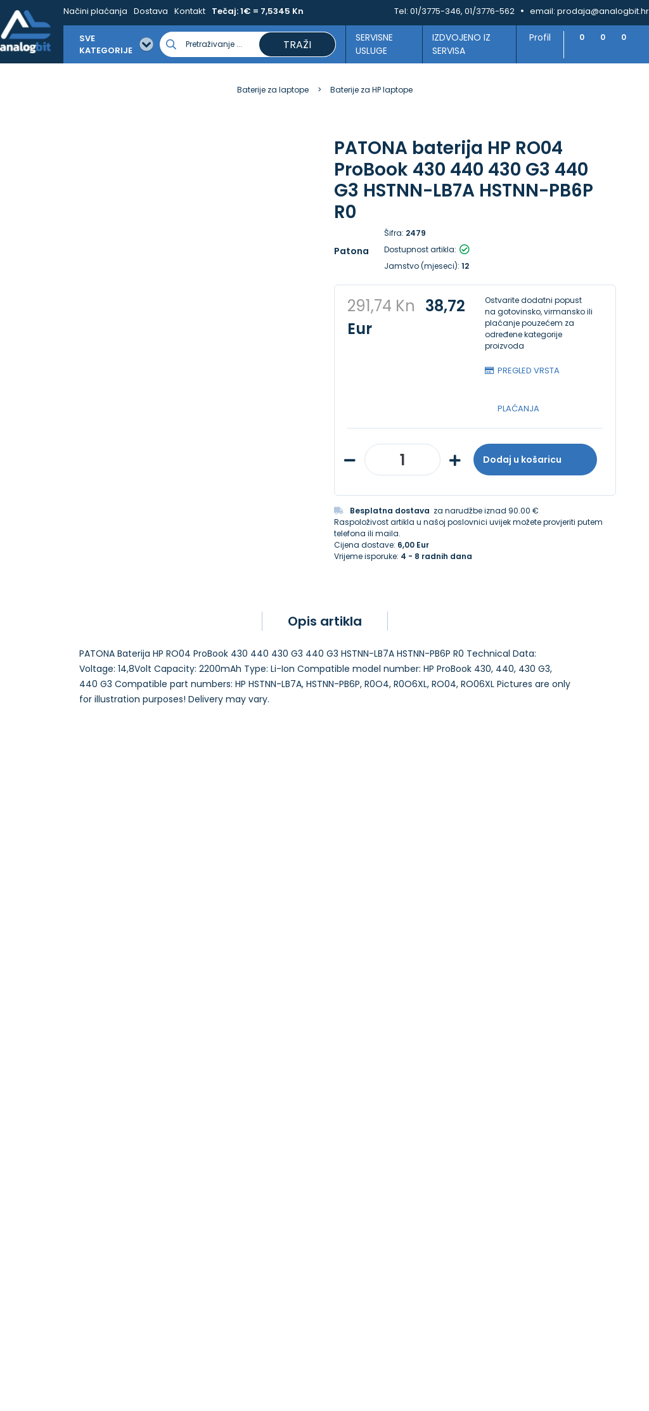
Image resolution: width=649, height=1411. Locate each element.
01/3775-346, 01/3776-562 (462, 11)
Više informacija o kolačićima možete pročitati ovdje (233, 1352)
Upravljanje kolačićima (383, 1026)
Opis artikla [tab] (325, 621)
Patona (351, 251)
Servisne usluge (370, 44)
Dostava (151, 11)
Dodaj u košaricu (535, 459)
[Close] (164, 1373)
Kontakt (189, 11)
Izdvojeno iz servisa (456, 44)
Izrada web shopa (353, 1400)
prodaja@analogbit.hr (603, 11)
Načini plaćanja (95, 11)
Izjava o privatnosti (375, 1040)
